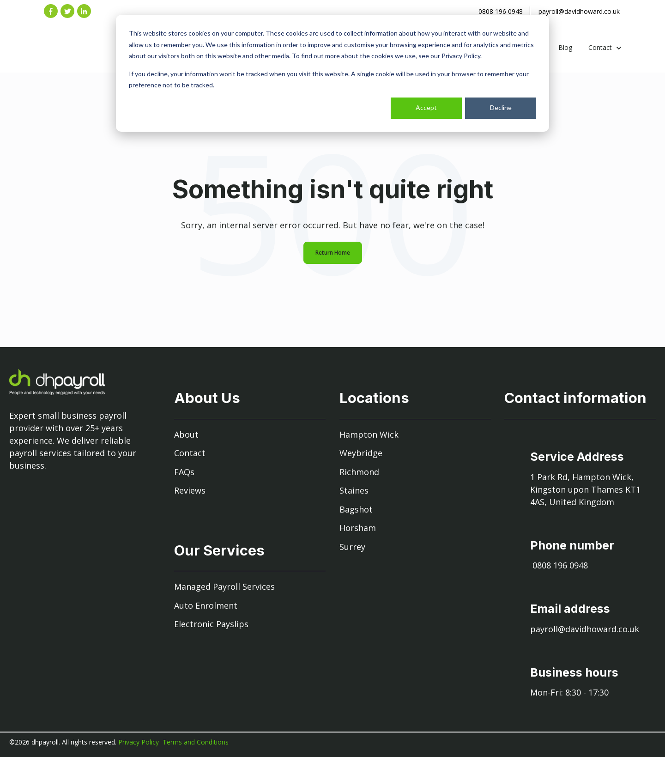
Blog (565, 47)
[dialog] (332, 73)
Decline (501, 107)
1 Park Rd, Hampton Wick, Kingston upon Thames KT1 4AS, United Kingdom (585, 489)
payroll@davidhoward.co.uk (579, 11)
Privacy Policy (139, 742)
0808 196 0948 (500, 11)
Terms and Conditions (196, 742)
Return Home (332, 252)
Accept (426, 107)
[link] (91, 55)
